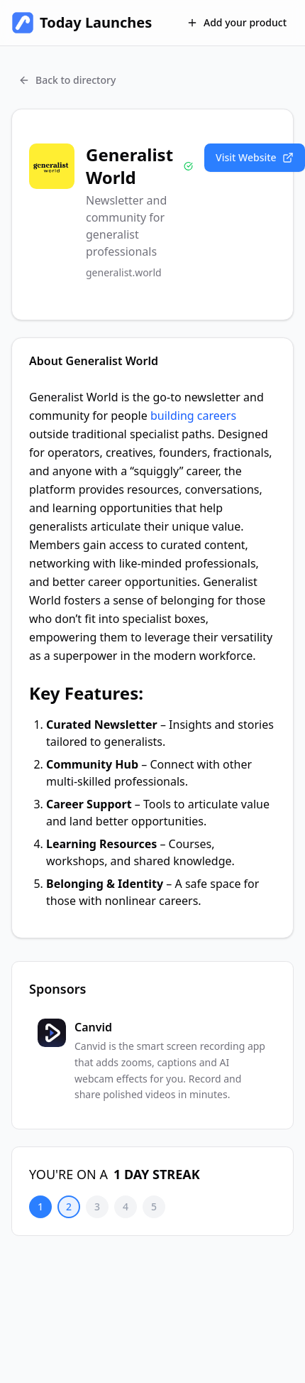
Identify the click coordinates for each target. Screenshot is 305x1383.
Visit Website (255, 157)
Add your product (237, 22)
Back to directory (67, 80)
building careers (192, 415)
